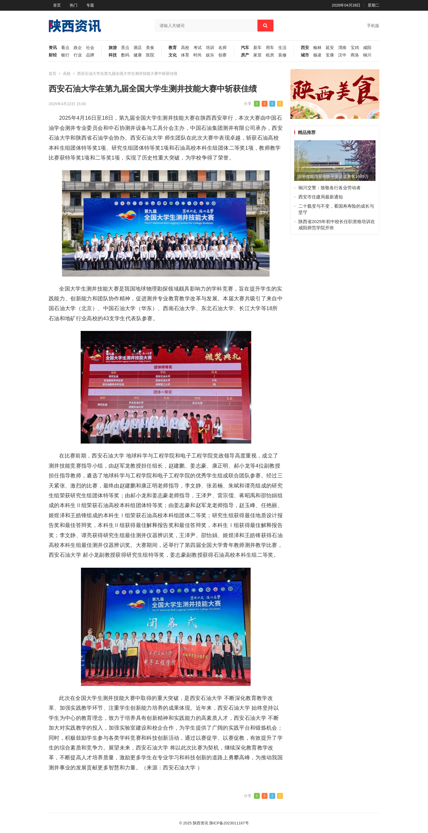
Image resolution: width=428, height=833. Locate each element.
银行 (65, 55)
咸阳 (367, 47)
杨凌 (317, 55)
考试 (197, 47)
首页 (57, 5)
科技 (113, 55)
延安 (330, 47)
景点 (125, 47)
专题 (90, 5)
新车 (257, 47)
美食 (150, 47)
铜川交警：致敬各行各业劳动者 (329, 187)
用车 (270, 47)
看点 (65, 47)
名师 (222, 47)
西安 (305, 47)
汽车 (245, 47)
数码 (125, 55)
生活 (282, 47)
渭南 (342, 47)
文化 (172, 55)
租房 (270, 55)
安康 (330, 55)
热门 (73, 5)
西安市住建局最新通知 (320, 196)
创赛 (222, 55)
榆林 (317, 47)
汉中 (342, 55)
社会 (90, 47)
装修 (282, 55)
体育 (185, 55)
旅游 (113, 47)
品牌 (90, 55)
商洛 (355, 55)
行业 (78, 55)
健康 (137, 55)
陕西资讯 (200, 823)
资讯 (53, 47)
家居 (257, 55)
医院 (150, 55)
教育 (172, 47)
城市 (305, 55)
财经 (53, 55)
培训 (210, 47)
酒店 (137, 47)
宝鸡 (355, 47)
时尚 (197, 55)
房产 (245, 55)
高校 (185, 47)
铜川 (367, 55)
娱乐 (210, 55)
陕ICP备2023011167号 (229, 823)
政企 (78, 47)
